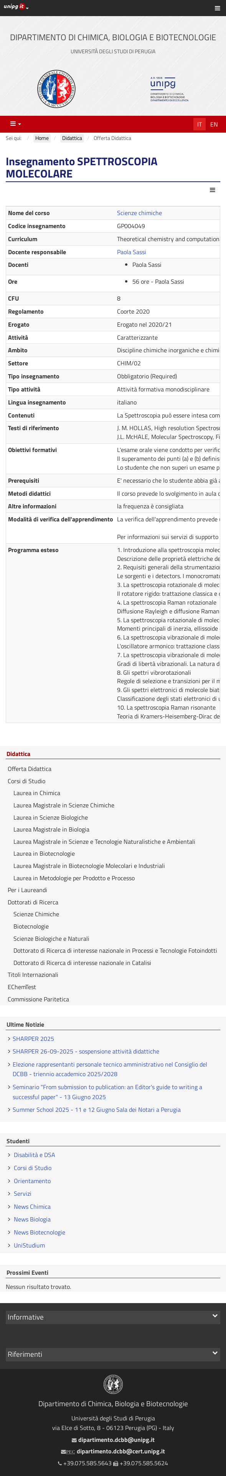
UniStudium (29, 1245)
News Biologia (32, 1219)
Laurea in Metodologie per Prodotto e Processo (74, 878)
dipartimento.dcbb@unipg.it (113, 1439)
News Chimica (32, 1206)
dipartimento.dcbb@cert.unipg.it (113, 1451)
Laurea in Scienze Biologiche (50, 817)
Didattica (18, 754)
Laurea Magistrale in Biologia (51, 829)
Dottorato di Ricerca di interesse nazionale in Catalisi (82, 962)
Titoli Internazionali (33, 974)
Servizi (22, 1193)
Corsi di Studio (26, 781)
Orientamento (32, 1180)
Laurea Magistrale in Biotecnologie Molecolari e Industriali (89, 865)
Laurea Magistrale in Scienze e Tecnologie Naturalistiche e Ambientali (104, 841)
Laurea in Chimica (36, 792)
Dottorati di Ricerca (33, 902)
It (199, 124)
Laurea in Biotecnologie (44, 853)
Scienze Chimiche (36, 914)
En (214, 124)
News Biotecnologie (39, 1232)
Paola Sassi (131, 251)
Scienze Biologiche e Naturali (51, 938)
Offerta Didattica (29, 768)
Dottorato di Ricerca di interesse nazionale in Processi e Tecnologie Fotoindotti (115, 950)
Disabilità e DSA (34, 1154)
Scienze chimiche (139, 212)
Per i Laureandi (27, 889)
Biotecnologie (31, 926)
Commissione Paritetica (38, 999)
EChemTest (22, 986)
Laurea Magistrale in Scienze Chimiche (63, 805)
